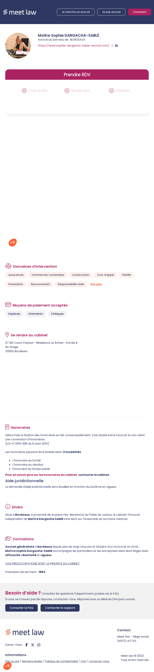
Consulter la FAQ (21, 608)
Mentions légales (32, 661)
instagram (38, 644)
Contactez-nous (99, 661)
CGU (83, 661)
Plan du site (12, 661)
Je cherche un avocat (76, 12)
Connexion (139, 12)
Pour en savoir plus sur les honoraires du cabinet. (41, 475)
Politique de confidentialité (61, 661)
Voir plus (96, 284)
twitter (32, 644)
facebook (26, 644)
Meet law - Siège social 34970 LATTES (133, 639)
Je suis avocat (111, 12)
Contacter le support (60, 608)
